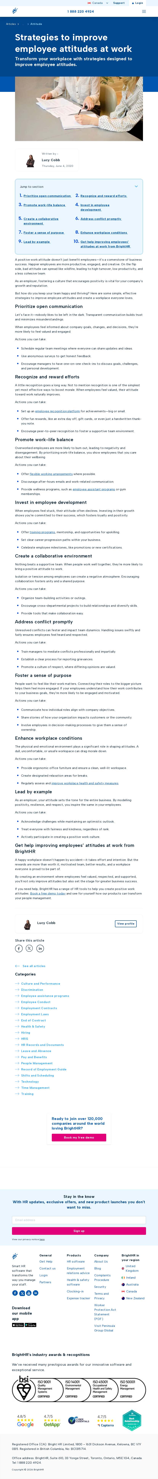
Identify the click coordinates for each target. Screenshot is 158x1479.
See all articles (30, 966)
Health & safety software (78, 1282)
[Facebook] (19, 948)
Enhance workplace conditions (104, 232)
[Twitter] (29, 948)
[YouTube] (29, 1293)
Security (100, 1287)
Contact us (47, 1268)
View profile (125, 923)
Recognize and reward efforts (104, 196)
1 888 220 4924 (81, 11)
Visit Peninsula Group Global (104, 1328)
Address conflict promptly (101, 219)
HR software (76, 1261)
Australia (132, 1284)
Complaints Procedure (102, 1277)
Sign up (79, 1231)
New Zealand (135, 1298)
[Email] (79, 1220)
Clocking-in (75, 1291)
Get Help (45, 1261)
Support (118, 3)
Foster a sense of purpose (44, 232)
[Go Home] (16, 11)
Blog (97, 1268)
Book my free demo (79, 1137)
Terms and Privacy (101, 1296)
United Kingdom (132, 1268)
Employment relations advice (78, 1271)
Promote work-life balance (45, 205)
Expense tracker (78, 1298)
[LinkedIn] (40, 948)
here (42, 1239)
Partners (45, 1282)
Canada (98, 3)
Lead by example (37, 242)
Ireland (131, 1277)
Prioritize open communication (48, 196)
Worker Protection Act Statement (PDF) (105, 1312)
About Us (101, 1261)
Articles (11, 24)
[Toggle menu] (144, 11)
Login (137, 3)
